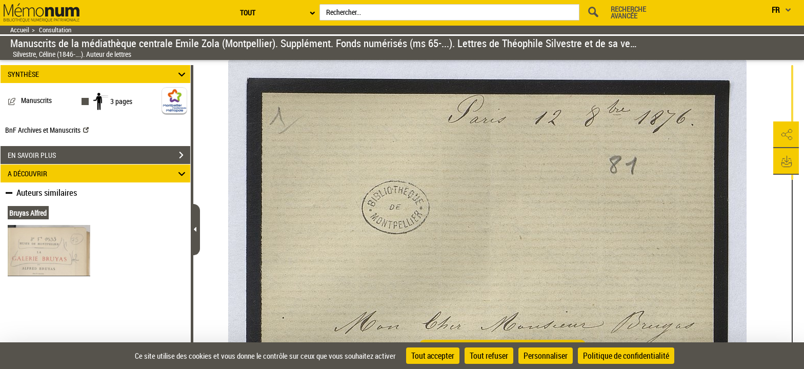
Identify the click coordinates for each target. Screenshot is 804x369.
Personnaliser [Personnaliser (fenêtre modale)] (546, 355)
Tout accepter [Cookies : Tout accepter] (432, 355)
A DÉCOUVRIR (98, 173)
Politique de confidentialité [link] (626, 355)
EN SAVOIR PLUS (99, 155)
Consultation (55, 30)
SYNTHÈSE (98, 74)
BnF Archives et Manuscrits (47, 130)
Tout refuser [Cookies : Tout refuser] (489, 355)
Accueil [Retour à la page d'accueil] (19, 30)
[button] (786, 134)
